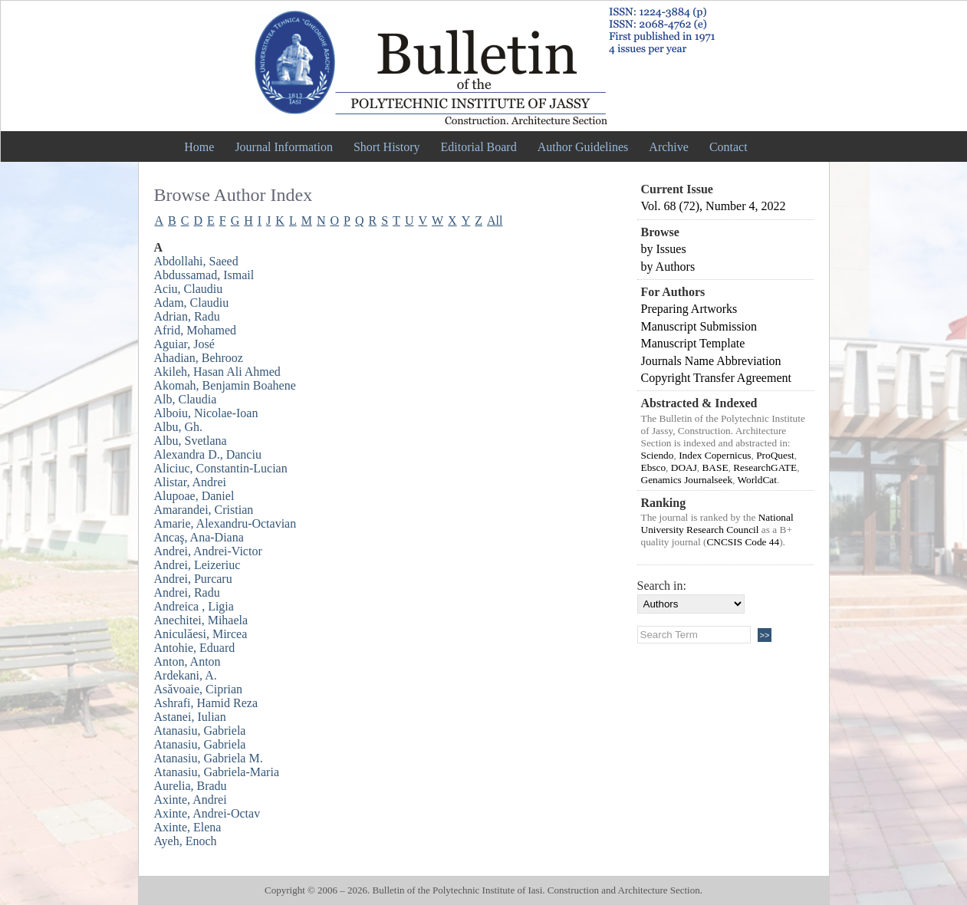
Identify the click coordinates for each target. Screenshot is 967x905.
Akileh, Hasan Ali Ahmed (217, 371)
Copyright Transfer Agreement (716, 377)
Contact (728, 146)
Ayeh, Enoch (185, 840)
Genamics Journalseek (687, 479)
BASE (715, 467)
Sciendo (657, 455)
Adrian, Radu (187, 316)
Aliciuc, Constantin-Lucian (221, 468)
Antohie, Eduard (194, 647)
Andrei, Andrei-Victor (208, 551)
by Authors (668, 266)
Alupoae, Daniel (194, 495)
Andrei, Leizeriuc (197, 564)
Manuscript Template (693, 343)
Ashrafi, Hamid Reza (206, 702)
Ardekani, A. (185, 675)
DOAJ (684, 467)
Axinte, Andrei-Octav (207, 813)
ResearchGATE (765, 467)
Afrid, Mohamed (195, 330)
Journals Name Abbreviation (711, 360)
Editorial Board (479, 146)
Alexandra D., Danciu (207, 454)
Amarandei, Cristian (204, 509)
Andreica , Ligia (194, 606)
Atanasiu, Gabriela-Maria (216, 771)
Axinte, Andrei (190, 799)
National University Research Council (717, 523)
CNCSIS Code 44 (742, 542)
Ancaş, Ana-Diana (199, 537)
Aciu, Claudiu (188, 288)
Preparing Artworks (689, 308)
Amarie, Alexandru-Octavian (225, 523)
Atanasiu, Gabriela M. (208, 758)
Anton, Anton (187, 661)
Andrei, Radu (187, 592)
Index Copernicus (715, 455)
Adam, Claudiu (191, 302)
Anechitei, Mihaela (201, 620)
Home (199, 146)
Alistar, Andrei (190, 482)
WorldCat (757, 479)
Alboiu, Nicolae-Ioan (206, 413)
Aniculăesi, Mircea (201, 633)
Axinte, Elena (188, 827)
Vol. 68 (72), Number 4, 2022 (713, 205)
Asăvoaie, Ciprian (198, 689)
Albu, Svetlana (190, 440)
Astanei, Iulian (190, 716)
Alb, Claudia (185, 399)
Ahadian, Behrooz (198, 357)
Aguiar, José (184, 343)
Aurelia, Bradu (190, 785)
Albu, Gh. (178, 426)
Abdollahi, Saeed (196, 261)
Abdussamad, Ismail (204, 274)
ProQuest (775, 455)
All (494, 220)
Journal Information (284, 146)
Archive (669, 146)
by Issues (663, 248)
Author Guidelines (583, 146)
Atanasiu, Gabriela (200, 730)
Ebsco (653, 467)
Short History (387, 146)
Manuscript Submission (699, 326)
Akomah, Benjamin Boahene (225, 385)
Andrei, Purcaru (193, 578)
